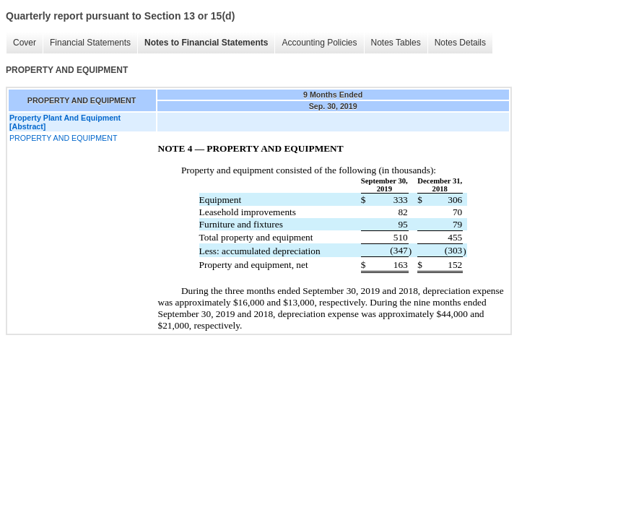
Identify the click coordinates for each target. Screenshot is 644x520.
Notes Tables (396, 43)
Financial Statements (90, 43)
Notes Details (460, 43)
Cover (24, 43)
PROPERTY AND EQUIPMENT (63, 138)
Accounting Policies (319, 43)
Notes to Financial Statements (206, 43)
